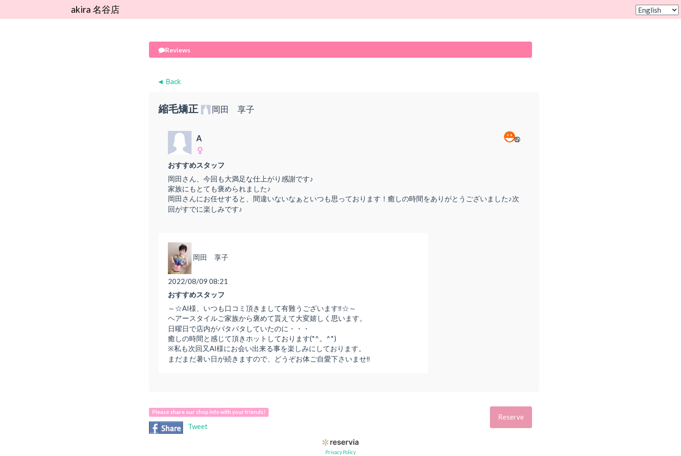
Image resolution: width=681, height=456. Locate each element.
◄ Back (169, 81)
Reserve (511, 417)
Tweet (198, 426)
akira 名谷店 (95, 9)
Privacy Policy (340, 452)
